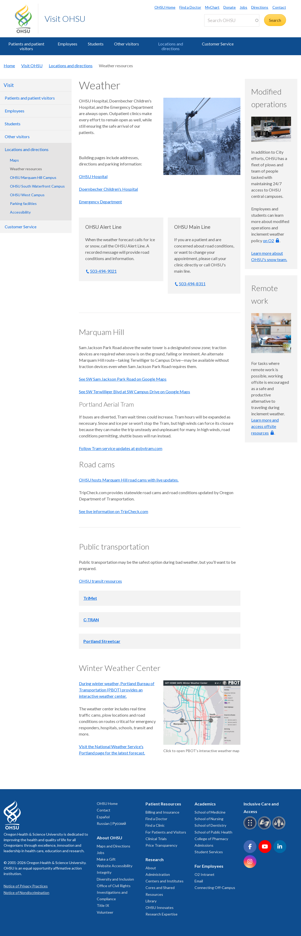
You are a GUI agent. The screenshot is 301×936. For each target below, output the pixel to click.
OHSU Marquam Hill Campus (33, 177)
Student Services (209, 852)
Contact (279, 7)
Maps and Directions (113, 846)
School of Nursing (209, 818)
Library (151, 901)
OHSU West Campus (27, 195)
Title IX (103, 905)
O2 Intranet (204, 874)
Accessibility (20, 212)
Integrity (104, 872)
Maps (14, 160)
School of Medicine (210, 812)
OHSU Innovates (160, 907)
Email (199, 881)
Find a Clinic (155, 825)
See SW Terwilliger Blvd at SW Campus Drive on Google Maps (134, 391)
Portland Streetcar (101, 641)
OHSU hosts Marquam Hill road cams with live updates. (129, 479)
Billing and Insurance (162, 812)
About (151, 868)
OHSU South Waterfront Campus (37, 186)
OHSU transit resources (100, 580)
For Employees (209, 865)
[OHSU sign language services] (265, 828)
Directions (259, 7)
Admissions (204, 845)
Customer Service (218, 43)
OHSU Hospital (93, 176)
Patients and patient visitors (26, 46)
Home (9, 65)
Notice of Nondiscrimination (26, 892)
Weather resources (26, 169)
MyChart (212, 7)
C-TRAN (91, 619)
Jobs (243, 7)
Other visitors (126, 43)
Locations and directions (170, 46)
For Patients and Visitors (166, 832)
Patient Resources (163, 803)
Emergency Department (100, 201)
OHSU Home (164, 7)
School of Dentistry (210, 825)
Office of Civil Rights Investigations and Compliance (114, 892)
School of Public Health (213, 832)
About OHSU (109, 837)
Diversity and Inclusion (115, 879)
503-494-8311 (192, 283)
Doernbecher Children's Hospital (108, 189)
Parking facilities (23, 203)
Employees (67, 43)
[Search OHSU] (231, 20)
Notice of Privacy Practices (26, 886)
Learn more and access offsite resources (265, 426)
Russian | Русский (111, 823)
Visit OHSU (65, 18)
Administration (158, 874)
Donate (229, 7)
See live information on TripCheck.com (113, 511)
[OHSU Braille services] (251, 828)
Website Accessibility (114, 865)
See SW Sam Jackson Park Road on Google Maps (122, 378)
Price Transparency (161, 845)
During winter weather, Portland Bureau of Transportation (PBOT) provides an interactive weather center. (116, 690)
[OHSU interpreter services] (279, 828)
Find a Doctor (190, 7)
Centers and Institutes (165, 881)
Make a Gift (106, 859)
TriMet (90, 598)
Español (103, 817)
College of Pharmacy (211, 838)
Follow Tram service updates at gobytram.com (120, 448)
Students (96, 43)
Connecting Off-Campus (215, 887)
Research (155, 859)
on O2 (268, 240)
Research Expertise (162, 914)
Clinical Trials (156, 838)
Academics (205, 803)
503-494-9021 (103, 270)
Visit (9, 85)
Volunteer (105, 912)
